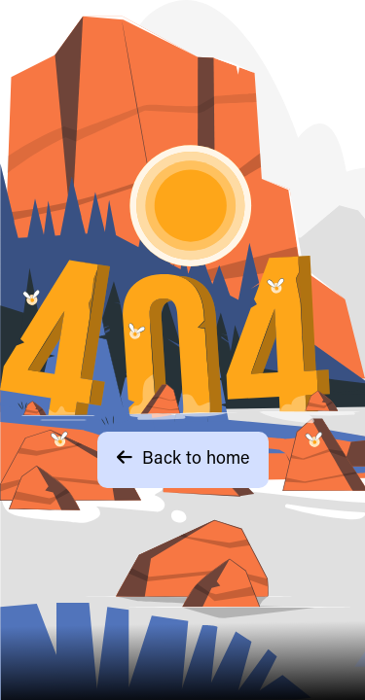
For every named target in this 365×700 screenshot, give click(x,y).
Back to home (183, 458)
